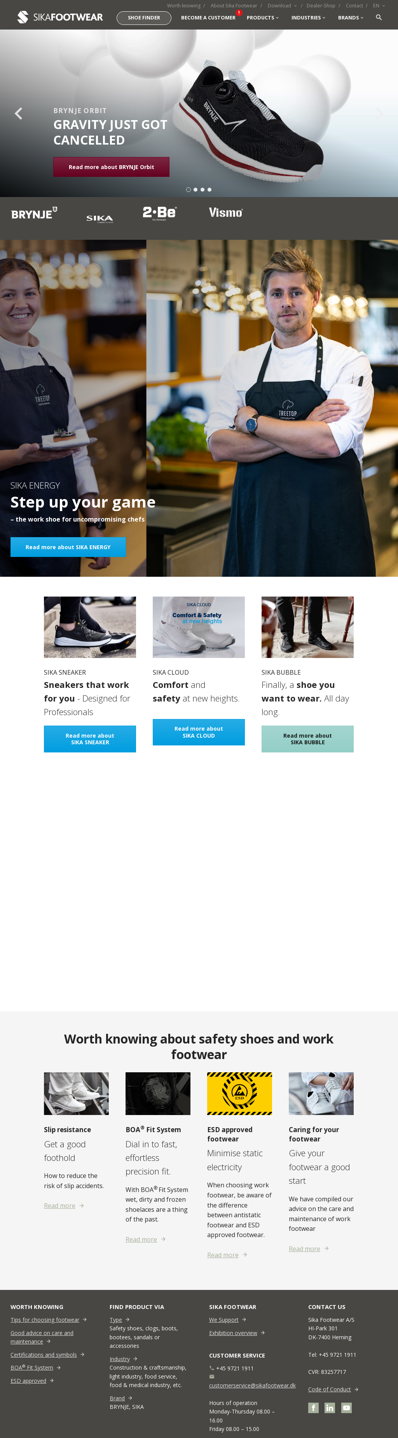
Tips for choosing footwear (44, 1319)
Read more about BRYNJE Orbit (111, 167)
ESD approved (28, 1380)
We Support (224, 1319)
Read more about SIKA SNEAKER (90, 739)
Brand (117, 1398)
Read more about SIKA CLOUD (199, 732)
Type (116, 1319)
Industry (120, 1359)
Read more (59, 1205)
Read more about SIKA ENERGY (68, 547)
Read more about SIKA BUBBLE (308, 739)
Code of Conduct (329, 1389)
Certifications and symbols (43, 1354)
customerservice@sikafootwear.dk (252, 1385)
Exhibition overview (233, 1333)
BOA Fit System (31, 1367)
